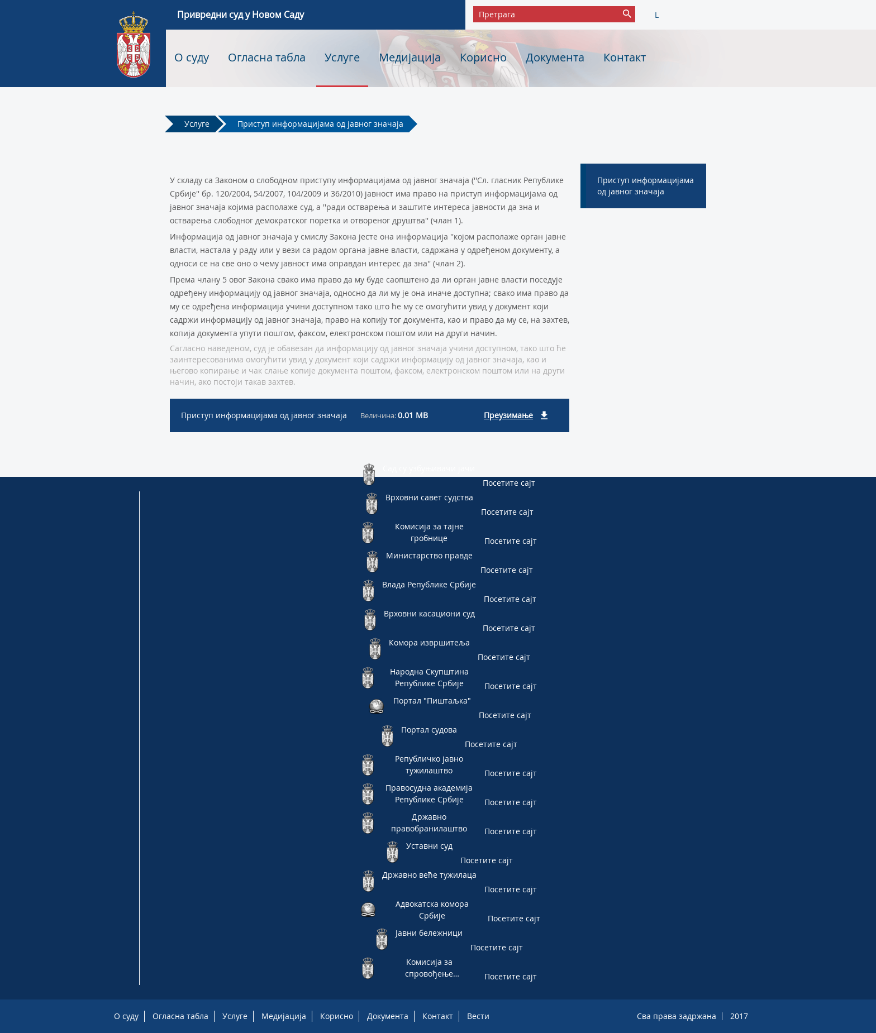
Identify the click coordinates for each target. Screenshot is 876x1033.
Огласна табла (267, 57)
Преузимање (508, 415)
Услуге (342, 57)
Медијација (410, 57)
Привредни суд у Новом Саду (240, 14)
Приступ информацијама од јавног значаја (320, 123)
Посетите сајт (509, 482)
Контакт (624, 57)
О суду (191, 57)
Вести (478, 1016)
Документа (555, 57)
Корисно (483, 57)
